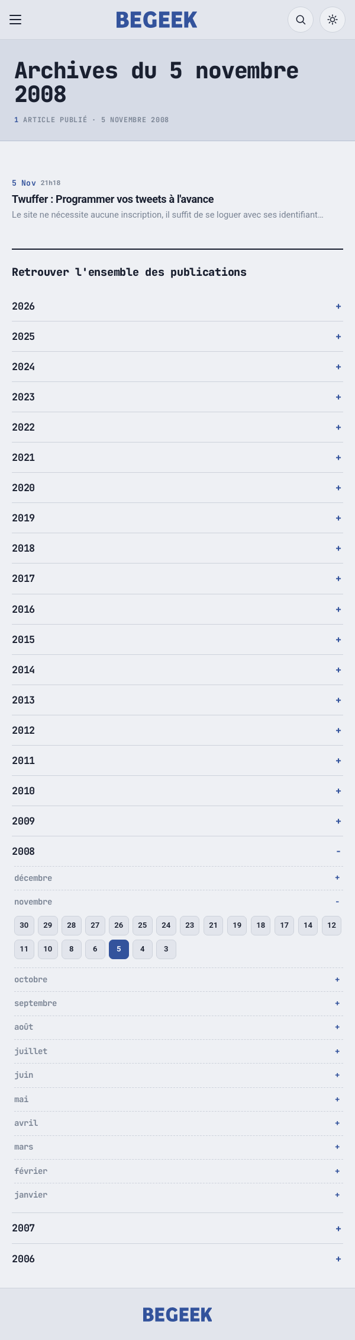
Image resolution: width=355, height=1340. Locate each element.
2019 (23, 517)
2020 (23, 487)
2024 (23, 366)
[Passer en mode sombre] (333, 20)
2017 (23, 578)
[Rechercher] (301, 20)
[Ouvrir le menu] (17, 19)
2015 (23, 639)
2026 (23, 306)
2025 (23, 336)
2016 (23, 609)
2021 (23, 457)
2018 (23, 548)
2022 (23, 427)
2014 (23, 669)
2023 (23, 396)
